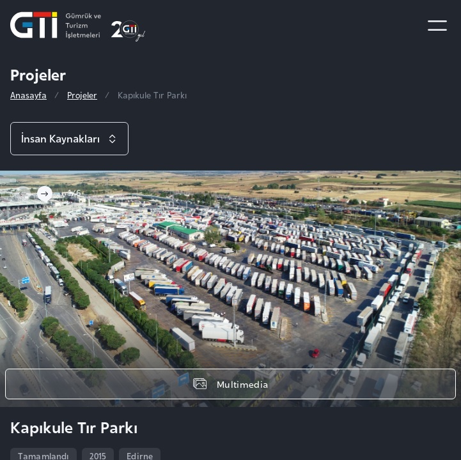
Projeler (82, 95)
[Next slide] (44, 193)
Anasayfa (28, 95)
